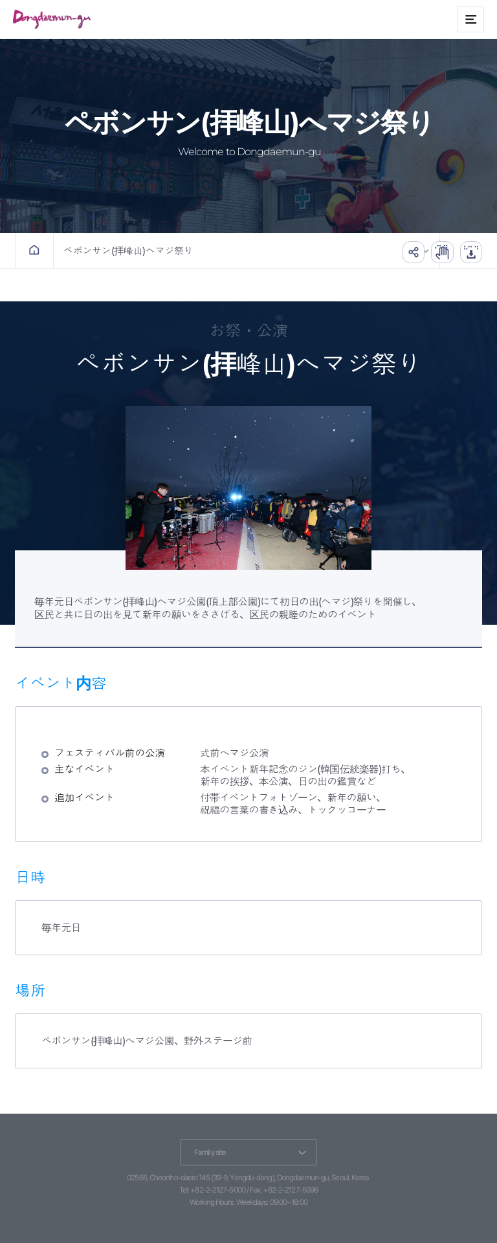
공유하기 (404, 250)
